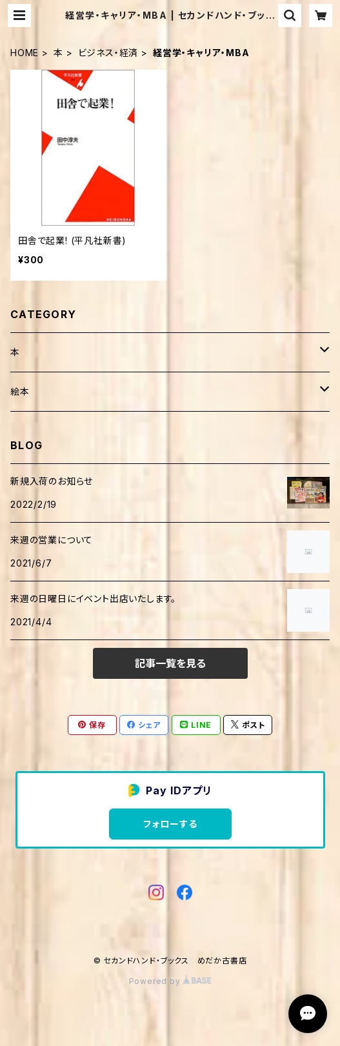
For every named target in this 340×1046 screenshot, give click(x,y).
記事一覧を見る (170, 663)
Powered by (170, 981)
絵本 (20, 391)
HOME (24, 52)
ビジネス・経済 (108, 52)
